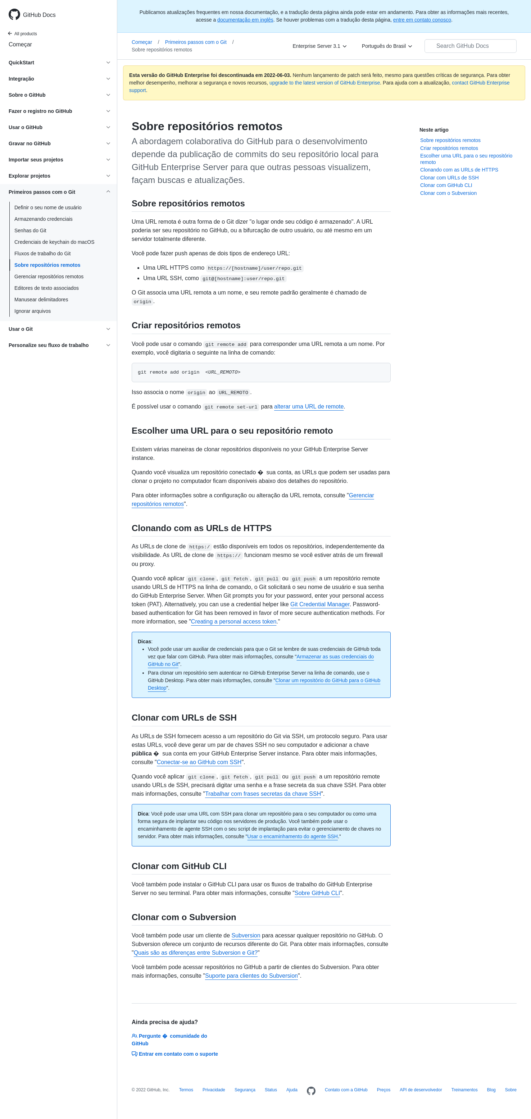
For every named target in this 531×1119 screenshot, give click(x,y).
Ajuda (292, 1089)
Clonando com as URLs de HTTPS (459, 170)
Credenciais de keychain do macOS (54, 242)
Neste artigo (434, 130)
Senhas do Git (30, 230)
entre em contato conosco (422, 20)
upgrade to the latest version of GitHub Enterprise (324, 83)
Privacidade (214, 1089)
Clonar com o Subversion (448, 193)
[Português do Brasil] (387, 46)
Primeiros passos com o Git (199, 42)
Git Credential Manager (320, 604)
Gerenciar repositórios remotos (48, 276)
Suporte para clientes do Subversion (251, 976)
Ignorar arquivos (32, 311)
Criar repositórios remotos (449, 148)
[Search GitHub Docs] (471, 46)
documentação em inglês (245, 20)
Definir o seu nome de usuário (48, 207)
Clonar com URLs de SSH (449, 178)
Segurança (245, 1089)
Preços (383, 1089)
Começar (20, 44)
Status (271, 1089)
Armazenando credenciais (43, 219)
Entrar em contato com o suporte (175, 1054)
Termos (186, 1089)
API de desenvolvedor (421, 1089)
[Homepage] (311, 1091)
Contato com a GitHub (346, 1089)
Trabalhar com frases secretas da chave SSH (263, 794)
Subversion (246, 935)
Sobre (511, 1089)
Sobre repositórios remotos (47, 265)
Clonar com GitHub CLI (446, 185)
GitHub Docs (39, 15)
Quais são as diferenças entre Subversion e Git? (196, 953)
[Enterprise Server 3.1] (320, 46)
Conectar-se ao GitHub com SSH (199, 762)
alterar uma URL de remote (309, 406)
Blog (491, 1089)
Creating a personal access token (233, 621)
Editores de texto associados (46, 288)
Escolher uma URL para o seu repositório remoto (466, 159)
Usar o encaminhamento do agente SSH (293, 836)
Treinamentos (464, 1089)
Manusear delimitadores (41, 299)
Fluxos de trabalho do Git (42, 253)
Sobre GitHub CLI (317, 893)
